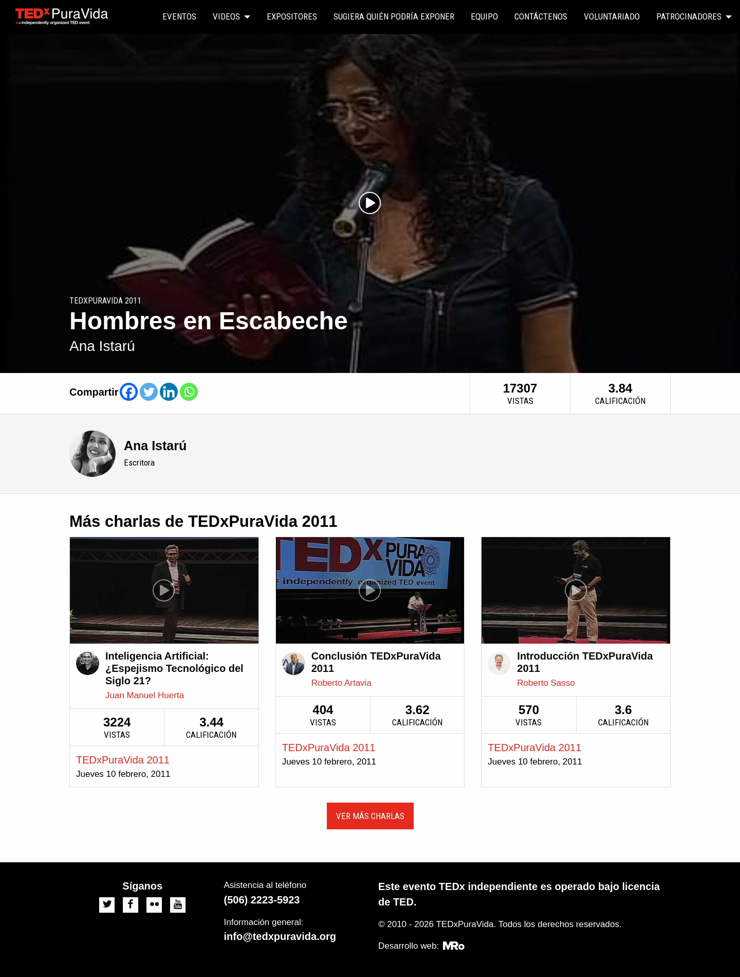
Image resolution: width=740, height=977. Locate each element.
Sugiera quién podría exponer (394, 16)
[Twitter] (149, 392)
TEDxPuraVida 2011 (123, 760)
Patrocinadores (688, 16)
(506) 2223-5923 (262, 899)
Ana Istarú (155, 445)
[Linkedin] (169, 392)
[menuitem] (179, 17)
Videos (226, 16)
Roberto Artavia (341, 683)
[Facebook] (129, 392)
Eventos (179, 16)
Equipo (484, 16)
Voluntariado (612, 16)
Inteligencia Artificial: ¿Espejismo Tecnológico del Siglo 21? (174, 668)
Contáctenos (540, 16)
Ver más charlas (370, 816)
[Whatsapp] (189, 392)
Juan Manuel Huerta (144, 695)
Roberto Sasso (546, 683)
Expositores (292, 16)
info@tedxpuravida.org (280, 936)
